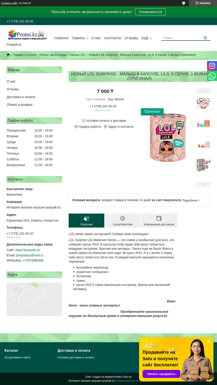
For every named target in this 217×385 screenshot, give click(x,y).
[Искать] (205, 38)
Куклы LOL (77, 54)
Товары (78, 38)
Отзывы (131, 38)
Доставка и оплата (21, 97)
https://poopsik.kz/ (28, 250)
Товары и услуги (24, 54)
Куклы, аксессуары (53, 54)
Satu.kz (127, 376)
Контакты (113, 38)
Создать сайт (9, 3)
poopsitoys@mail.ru (29, 255)
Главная (61, 38)
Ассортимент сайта (17, 357)
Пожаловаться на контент (133, 380)
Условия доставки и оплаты (76, 357)
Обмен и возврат (20, 104)
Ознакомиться (150, 12)
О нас (96, 38)
